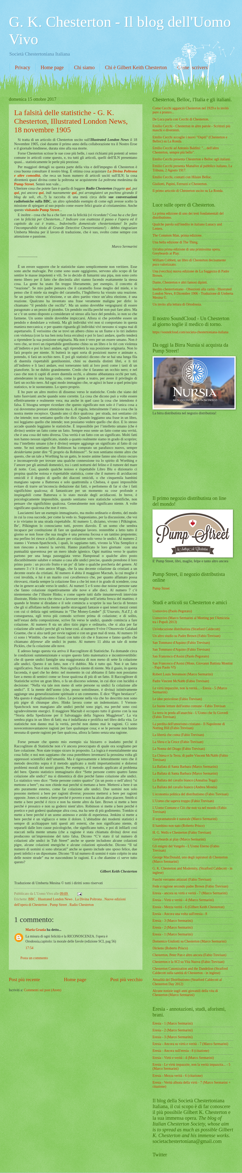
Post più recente (24, 979)
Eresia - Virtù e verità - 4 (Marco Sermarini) (183, 900)
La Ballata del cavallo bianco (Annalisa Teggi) (185, 780)
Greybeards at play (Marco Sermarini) (179, 839)
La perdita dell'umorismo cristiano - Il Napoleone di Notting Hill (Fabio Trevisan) (189, 726)
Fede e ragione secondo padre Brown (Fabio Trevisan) (190, 886)
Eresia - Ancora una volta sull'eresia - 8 (180, 914)
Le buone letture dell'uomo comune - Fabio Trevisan (189, 706)
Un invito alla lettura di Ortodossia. (177, 304)
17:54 (29, 948)
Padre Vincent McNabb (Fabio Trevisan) (181, 681)
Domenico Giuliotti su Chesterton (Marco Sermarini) (189, 941)
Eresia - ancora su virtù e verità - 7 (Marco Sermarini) (190, 893)
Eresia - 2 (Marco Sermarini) (173, 927)
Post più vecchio (126, 979)
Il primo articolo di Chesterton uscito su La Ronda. (188, 191)
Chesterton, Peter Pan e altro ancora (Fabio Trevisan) (189, 955)
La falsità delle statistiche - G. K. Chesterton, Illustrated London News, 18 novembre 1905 (71, 121)
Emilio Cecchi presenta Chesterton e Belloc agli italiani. (192, 159)
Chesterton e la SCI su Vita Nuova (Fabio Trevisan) (188, 962)
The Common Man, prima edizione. (177, 235)
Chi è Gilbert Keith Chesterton (136, 67)
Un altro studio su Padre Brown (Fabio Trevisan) (186, 636)
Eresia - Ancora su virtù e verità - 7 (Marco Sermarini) (190, 1044)
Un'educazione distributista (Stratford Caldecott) (186, 629)
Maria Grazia (36, 930)
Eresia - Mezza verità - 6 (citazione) (177, 1076)
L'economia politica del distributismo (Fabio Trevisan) (190, 794)
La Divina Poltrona (89, 899)
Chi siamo (84, 67)
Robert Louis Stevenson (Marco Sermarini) (183, 674)
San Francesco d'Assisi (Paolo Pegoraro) (181, 656)
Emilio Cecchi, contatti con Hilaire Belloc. (182, 177)
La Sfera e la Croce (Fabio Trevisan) (178, 742)
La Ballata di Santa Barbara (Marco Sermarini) (185, 767)
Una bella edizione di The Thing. (175, 242)
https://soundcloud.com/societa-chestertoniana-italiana (190, 332)
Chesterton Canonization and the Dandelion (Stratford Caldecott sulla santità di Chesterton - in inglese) (190, 971)
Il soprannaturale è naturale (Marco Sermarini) (185, 819)
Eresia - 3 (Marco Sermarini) (173, 921)
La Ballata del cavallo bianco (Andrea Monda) (185, 787)
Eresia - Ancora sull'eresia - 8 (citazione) (181, 1051)
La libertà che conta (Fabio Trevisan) (178, 735)
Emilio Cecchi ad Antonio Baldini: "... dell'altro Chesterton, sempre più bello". (186, 150)
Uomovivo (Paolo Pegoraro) (172, 611)
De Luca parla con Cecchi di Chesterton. (181, 119)
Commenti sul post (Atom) (42, 990)
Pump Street (24, 184)
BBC (32, 899)
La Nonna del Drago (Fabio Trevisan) (179, 749)
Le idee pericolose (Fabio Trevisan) (177, 699)
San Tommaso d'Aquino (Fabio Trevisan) (181, 643)
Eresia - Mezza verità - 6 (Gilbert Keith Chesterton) (188, 907)
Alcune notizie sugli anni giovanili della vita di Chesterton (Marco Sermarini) (185, 993)
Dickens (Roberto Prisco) (170, 948)
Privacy (22, 67)
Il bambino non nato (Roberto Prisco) (179, 826)
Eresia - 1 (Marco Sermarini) (173, 934)
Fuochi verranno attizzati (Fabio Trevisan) (182, 879)
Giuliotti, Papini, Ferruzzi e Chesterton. (180, 184)
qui (128, 188)
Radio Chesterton (82, 905)
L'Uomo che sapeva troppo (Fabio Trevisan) (183, 801)
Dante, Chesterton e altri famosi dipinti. (180, 282)
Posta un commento (34, 958)
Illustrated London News (55, 899)
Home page (52, 67)
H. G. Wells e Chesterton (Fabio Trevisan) (182, 832)
